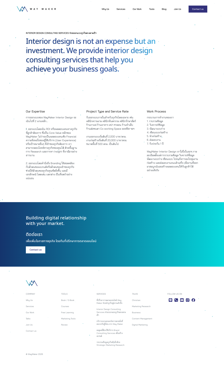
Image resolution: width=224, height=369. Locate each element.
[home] (36, 9)
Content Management (142, 318)
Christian (136, 300)
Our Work (137, 9)
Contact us (198, 9)
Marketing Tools (68, 318)
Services (121, 9)
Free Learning (67, 312)
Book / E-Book (67, 300)
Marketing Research (141, 306)
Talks (28, 318)
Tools (151, 9)
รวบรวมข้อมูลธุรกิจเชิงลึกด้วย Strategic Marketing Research (110, 343)
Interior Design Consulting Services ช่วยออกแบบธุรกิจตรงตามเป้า (111, 312)
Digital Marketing (140, 324)
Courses (65, 306)
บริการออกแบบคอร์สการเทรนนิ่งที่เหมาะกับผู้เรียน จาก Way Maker (110, 322)
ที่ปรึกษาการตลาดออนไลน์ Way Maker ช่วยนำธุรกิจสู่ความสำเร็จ (109, 301)
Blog (164, 9)
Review (64, 324)
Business (136, 312)
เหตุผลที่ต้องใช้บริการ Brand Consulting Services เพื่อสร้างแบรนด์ (110, 333)
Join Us (177, 9)
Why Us (105, 9)
